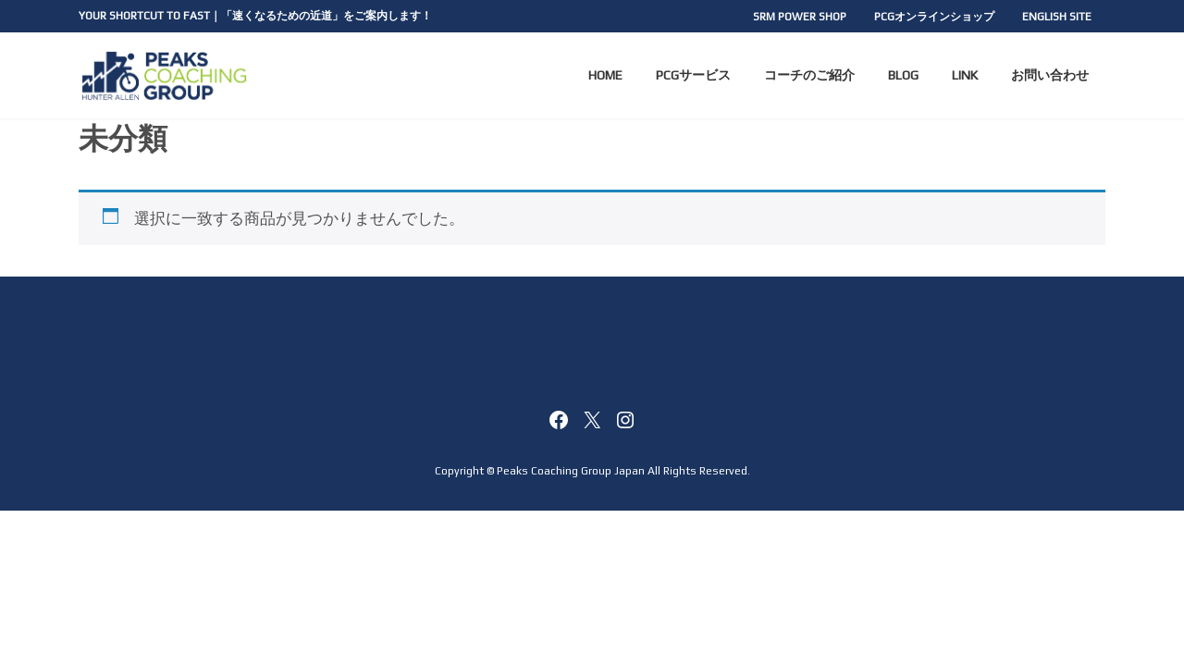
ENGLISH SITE (1057, 16)
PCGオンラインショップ (934, 16)
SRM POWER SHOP (799, 16)
